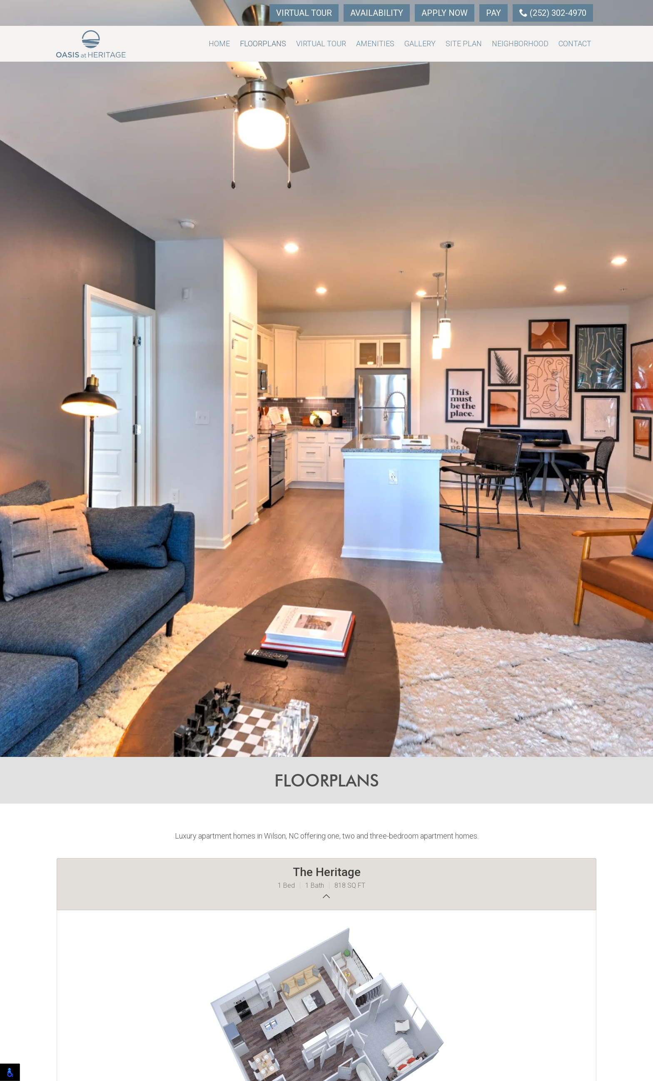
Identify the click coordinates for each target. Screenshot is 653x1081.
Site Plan (464, 43)
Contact (574, 43)
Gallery (420, 43)
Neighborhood (520, 43)
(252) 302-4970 (552, 13)
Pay (493, 13)
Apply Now (444, 13)
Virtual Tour (304, 13)
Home (219, 43)
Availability (376, 13)
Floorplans (263, 43)
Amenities (375, 43)
